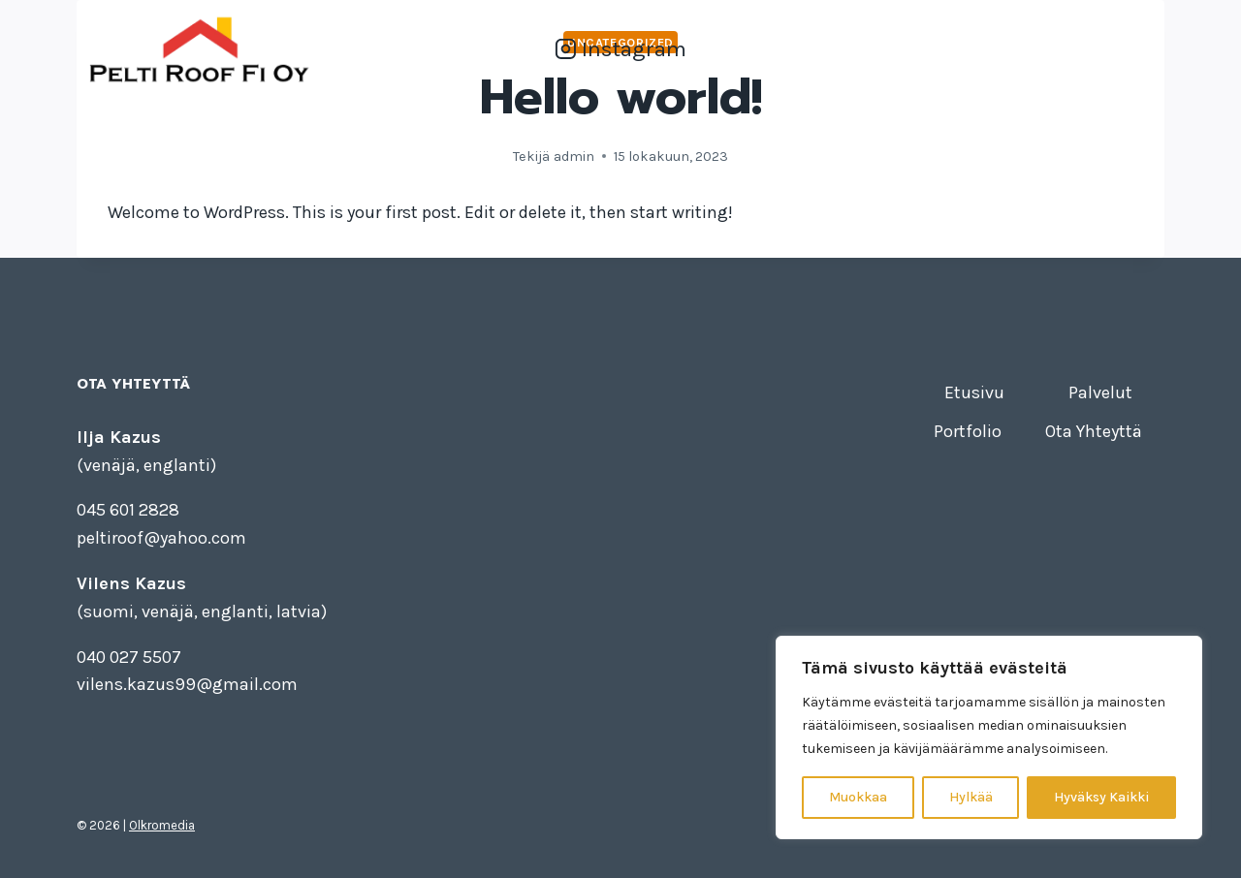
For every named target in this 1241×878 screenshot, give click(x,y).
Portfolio (1002, 48)
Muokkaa (858, 797)
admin (574, 156)
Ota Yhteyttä (1105, 48)
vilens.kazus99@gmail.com (187, 684)
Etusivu (832, 48)
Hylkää (971, 797)
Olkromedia (162, 825)
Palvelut (915, 48)
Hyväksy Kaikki (1101, 797)
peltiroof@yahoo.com (161, 538)
